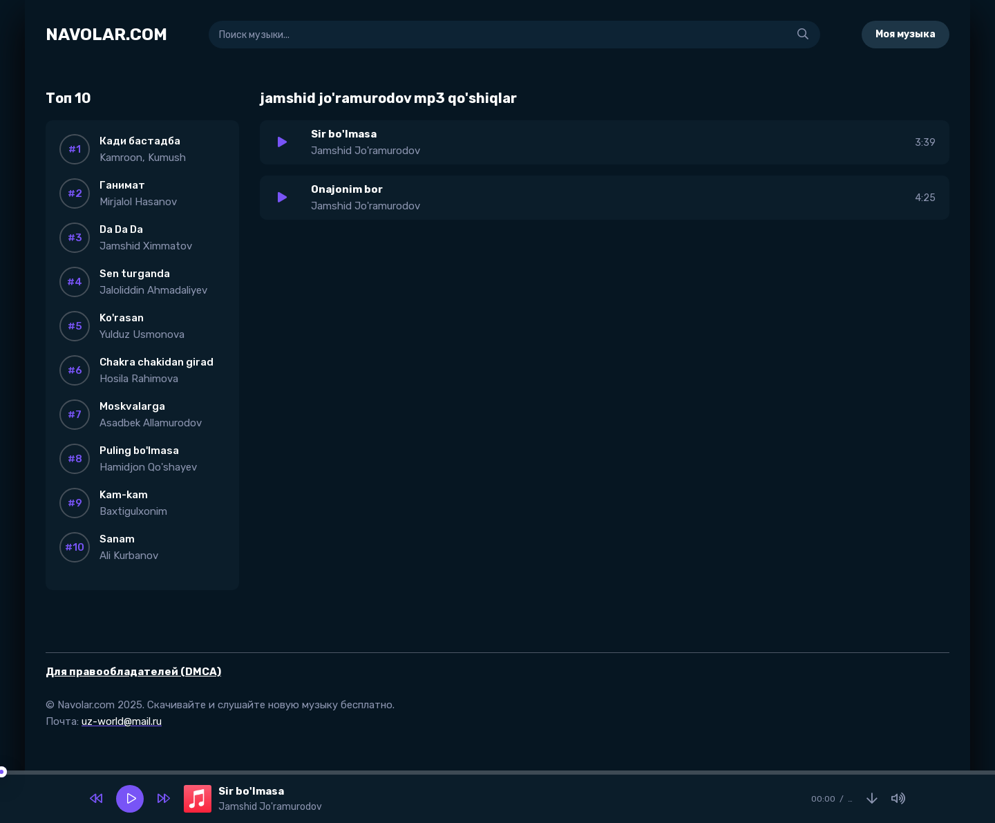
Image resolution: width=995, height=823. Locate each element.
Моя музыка (905, 34)
